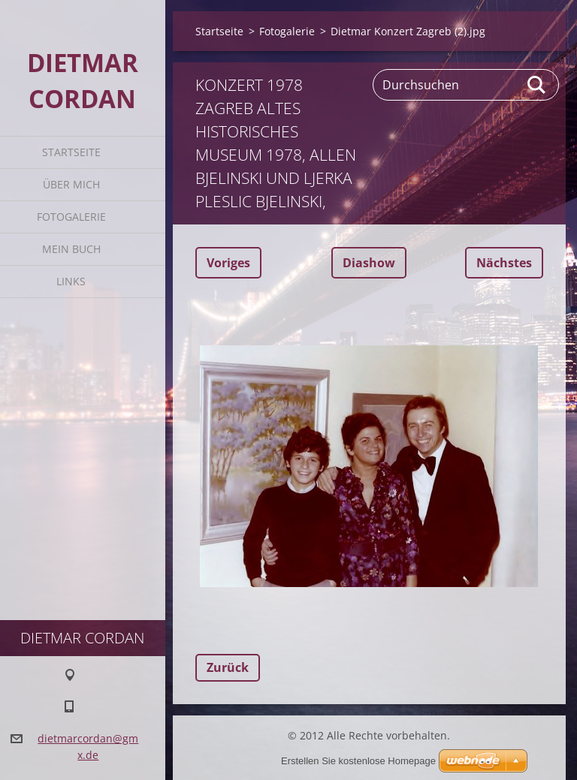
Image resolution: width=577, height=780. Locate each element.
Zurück (228, 667)
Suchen (537, 85)
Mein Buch (71, 249)
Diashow (369, 262)
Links (71, 281)
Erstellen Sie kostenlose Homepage (358, 760)
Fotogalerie (71, 216)
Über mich (71, 184)
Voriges (228, 262)
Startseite (71, 152)
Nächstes (504, 262)
